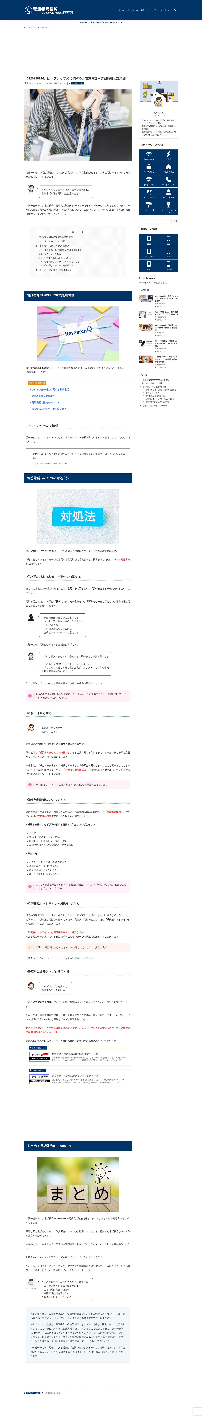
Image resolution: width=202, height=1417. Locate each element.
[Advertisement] (101, 49)
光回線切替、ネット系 (52, 1393)
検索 (175, 221)
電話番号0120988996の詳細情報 (56, 237)
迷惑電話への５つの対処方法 (54, 246)
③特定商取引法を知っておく (57, 258)
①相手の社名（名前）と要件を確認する (63, 250)
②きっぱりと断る (52, 254)
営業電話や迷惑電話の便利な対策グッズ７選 (75, 1053)
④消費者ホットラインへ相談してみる (61, 261)
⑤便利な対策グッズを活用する (58, 265)
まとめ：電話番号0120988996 (55, 270)
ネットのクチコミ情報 (54, 241)
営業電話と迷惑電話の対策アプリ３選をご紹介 (76, 1076)
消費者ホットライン (82, 958)
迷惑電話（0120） (77, 83)
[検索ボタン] (175, 10)
